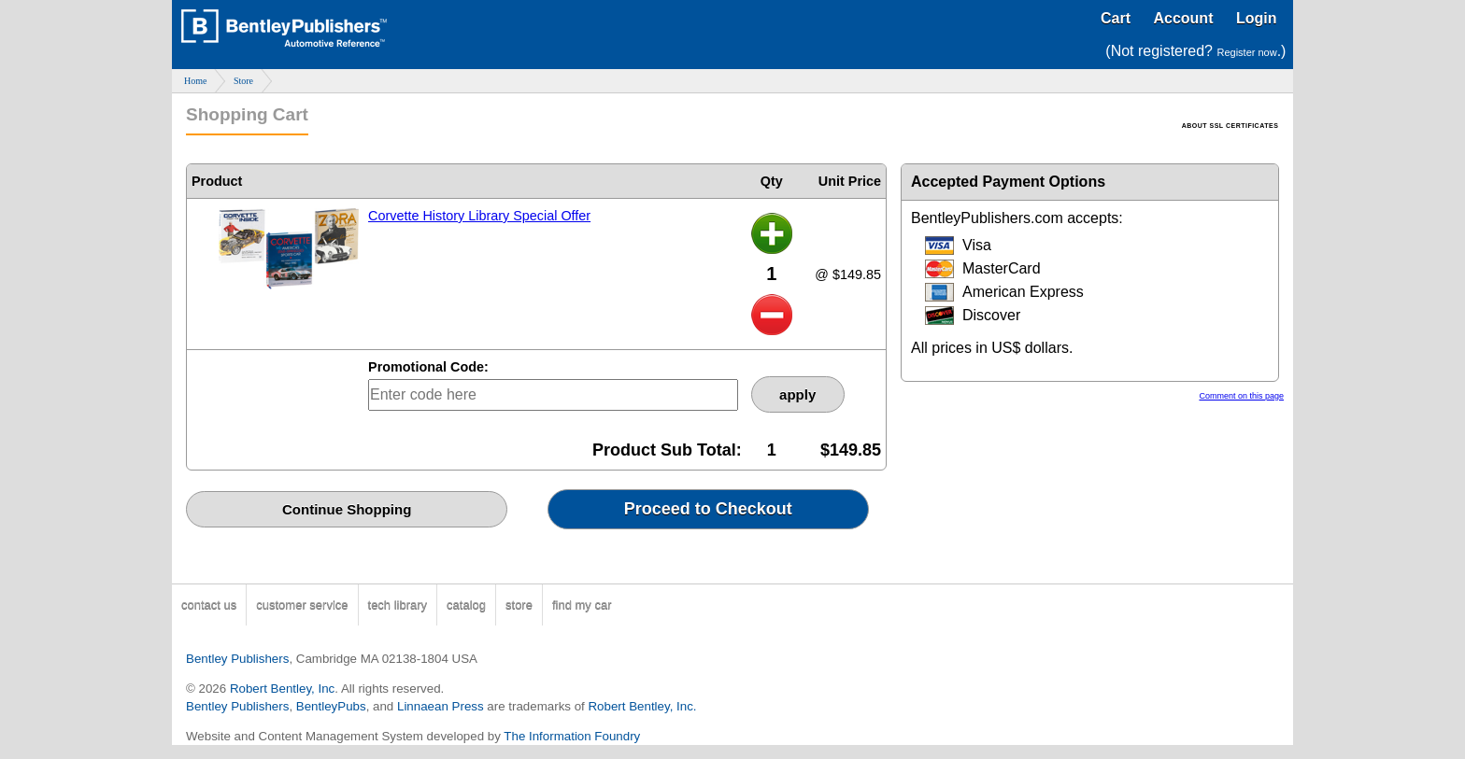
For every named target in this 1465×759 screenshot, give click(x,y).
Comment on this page (1241, 396)
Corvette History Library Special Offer (479, 215)
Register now (1246, 52)
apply (797, 394)
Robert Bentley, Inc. (642, 706)
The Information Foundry (572, 736)
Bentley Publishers (237, 659)
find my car (582, 604)
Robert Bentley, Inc (282, 689)
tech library (398, 604)
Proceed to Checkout (708, 508)
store (519, 604)
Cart (1116, 18)
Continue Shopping (346, 509)
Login (1256, 18)
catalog (466, 604)
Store (243, 81)
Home (195, 81)
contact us (208, 604)
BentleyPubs (331, 706)
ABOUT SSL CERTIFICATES (1230, 125)
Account (1183, 18)
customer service (302, 604)
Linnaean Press (440, 706)
